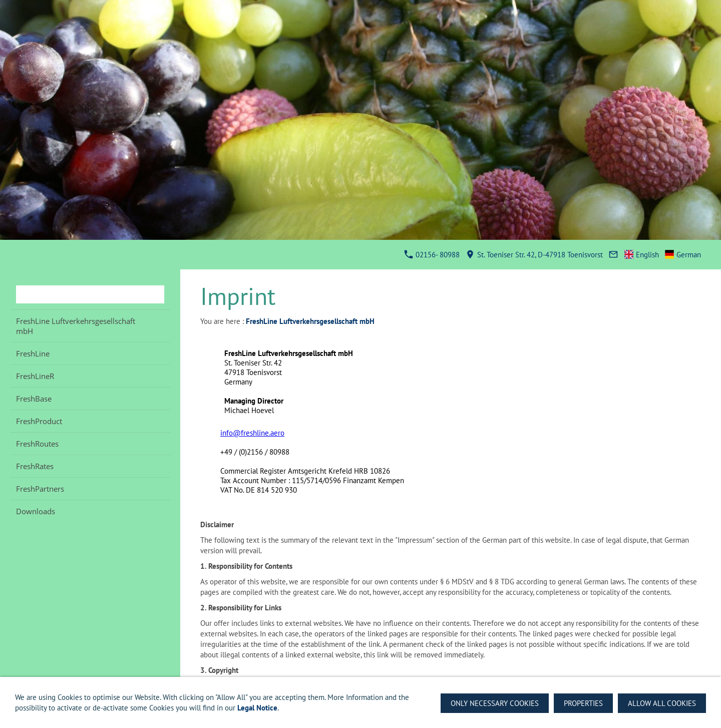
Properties (583, 703)
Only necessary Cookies (495, 703)
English (641, 254)
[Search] (90, 294)
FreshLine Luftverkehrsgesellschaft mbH (310, 321)
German (683, 254)
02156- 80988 (432, 254)
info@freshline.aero (252, 433)
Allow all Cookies (662, 703)
